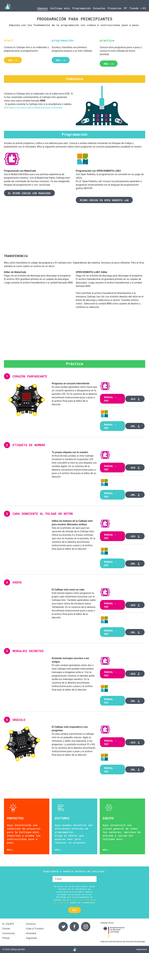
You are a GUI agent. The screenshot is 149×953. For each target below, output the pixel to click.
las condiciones (61, 902)
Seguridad (31, 938)
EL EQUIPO (8, 923)
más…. (58, 849)
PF (125, 8)
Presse (5, 938)
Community (8, 933)
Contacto (31, 923)
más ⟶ (13, 60)
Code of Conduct (35, 928)
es (144, 8)
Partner (6, 928)
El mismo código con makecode (29, 193)
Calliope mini (60, 8)
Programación (81, 8)
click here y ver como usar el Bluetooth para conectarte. (33, 107)
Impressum (141, 949)
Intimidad (31, 933)
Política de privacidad (81, 900)
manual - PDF (110, 426)
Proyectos (114, 8)
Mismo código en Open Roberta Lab (104, 200)
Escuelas (99, 8)
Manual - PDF (110, 399)
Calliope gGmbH (17, 949)
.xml (134, 426)
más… (10, 849)
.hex (134, 399)
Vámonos (42, 8)
